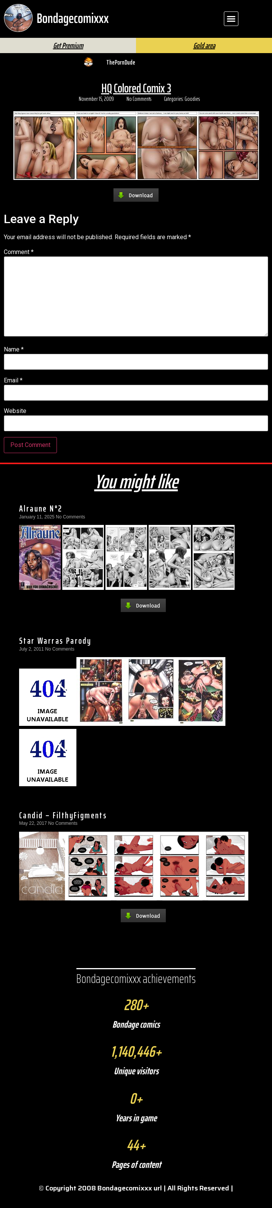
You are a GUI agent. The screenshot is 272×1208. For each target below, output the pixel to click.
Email (13, 393)
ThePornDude (120, 75)
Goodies (192, 111)
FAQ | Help (217, 41)
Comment (19, 265)
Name (14, 362)
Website (15, 424)
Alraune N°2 (40, 521)
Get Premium (68, 58)
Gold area (204, 58)
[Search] (158, 44)
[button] (231, 18)
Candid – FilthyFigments (63, 828)
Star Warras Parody (55, 653)
